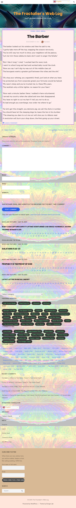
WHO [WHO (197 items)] (64, 366)
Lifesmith (36, 303)
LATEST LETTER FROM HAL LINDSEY (16, 279)
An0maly (61, 338)
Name (4, 175)
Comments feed (7, 438)
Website (5, 193)
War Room (17, 317)
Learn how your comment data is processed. (45, 215)
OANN (44, 314)
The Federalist (50, 311)
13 (27, 233)
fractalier (47, 42)
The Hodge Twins (24, 341)
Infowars (6, 317)
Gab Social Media (9, 303)
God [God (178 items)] (40, 354)
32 (31, 236)
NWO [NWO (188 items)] (37, 360)
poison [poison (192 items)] (17, 363)
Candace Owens (9, 335)
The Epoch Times (25, 311)
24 (56, 233)
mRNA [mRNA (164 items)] (18, 360)
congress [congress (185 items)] (7, 351)
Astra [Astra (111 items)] (18, 348)
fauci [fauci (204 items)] (21, 354)
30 (71, 233)
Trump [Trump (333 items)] (61, 363)
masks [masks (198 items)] (45, 357)
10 (19, 233)
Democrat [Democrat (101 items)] (40, 351)
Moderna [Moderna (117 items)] (7, 360)
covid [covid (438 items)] (18, 351)
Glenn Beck (49, 331)
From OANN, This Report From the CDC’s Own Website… (28, 387)
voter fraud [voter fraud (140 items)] (52, 366)
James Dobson (26, 321)
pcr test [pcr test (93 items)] (59, 360)
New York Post (27, 324)
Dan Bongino (19, 331)
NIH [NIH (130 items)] (28, 360)
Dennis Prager (23, 335)
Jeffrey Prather (37, 335)
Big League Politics (41, 321)
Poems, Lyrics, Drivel (38, 31)
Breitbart (42, 317)
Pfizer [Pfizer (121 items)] (6, 363)
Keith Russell (6, 391)
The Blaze (7, 314)
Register (4, 425)
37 (44, 236)
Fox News (40, 324)
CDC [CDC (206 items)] (55, 348)
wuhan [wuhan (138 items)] (7, 369)
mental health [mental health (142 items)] (58, 357)
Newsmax (63, 311)
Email (4, 184)
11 (22, 233)
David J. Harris (34, 338)
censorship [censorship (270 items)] (66, 348)
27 (63, 233)
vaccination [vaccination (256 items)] (8, 366)
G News (38, 311)
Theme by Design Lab (46, 504)
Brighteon (35, 314)
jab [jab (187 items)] (6, 357)
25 (58, 233)
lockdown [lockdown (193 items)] (34, 357)
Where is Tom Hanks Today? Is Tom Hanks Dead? (26, 378)
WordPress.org (6, 442)
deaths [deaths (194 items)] (29, 351)
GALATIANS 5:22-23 (11, 248)
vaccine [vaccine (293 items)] (20, 366)
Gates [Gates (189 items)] (31, 354)
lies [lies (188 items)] (24, 357)
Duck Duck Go (24, 303)
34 (36, 236)
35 (38, 236)
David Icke (60, 331)
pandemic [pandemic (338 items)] (48, 360)
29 (68, 233)
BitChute (46, 303)
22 (50, 233)
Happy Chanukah (9, 130)
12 (25, 233)
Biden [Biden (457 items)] (37, 348)
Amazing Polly (48, 338)
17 (37, 233)
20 (45, 233)
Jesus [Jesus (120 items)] (14, 357)
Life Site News (54, 317)
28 (66, 233)
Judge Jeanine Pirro (34, 331)
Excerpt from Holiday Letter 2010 (60, 130)
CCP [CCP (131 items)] (46, 348)
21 (48, 233)
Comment (6, 146)
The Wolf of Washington (60, 314)
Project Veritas (30, 317)
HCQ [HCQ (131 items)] (49, 354)
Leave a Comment (11, 123)
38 (46, 236)
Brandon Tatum (8, 338)
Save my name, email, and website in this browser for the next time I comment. (33, 204)
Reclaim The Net (9, 311)
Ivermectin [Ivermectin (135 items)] (60, 354)
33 (33, 236)
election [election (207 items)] (52, 351)
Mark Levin (50, 335)
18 (40, 233)
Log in (4, 429)
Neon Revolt (56, 321)
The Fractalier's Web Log (38, 13)
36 (41, 236)
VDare (67, 321)
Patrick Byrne (62, 335)
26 (61, 233)
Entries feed (6, 433)
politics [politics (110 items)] (27, 363)
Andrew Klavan (8, 341)
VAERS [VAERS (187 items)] (31, 366)
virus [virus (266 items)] (41, 366)
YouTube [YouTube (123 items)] (18, 369)
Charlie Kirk (22, 338)
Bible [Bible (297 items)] (27, 348)
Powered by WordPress (30, 504)
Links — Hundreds (54, 324)
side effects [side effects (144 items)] (49, 363)
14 (30, 233)
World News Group (10, 321)
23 (53, 233)
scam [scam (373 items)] (37, 363)
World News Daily (21, 314)
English (7, 407)
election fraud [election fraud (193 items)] (65, 351)
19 (43, 233)
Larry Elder (7, 331)
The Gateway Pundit (10, 324)
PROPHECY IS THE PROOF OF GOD (17, 264)
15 (32, 233)
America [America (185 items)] (7, 348)
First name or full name (9, 464)
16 (35, 233)
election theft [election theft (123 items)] (9, 354)
